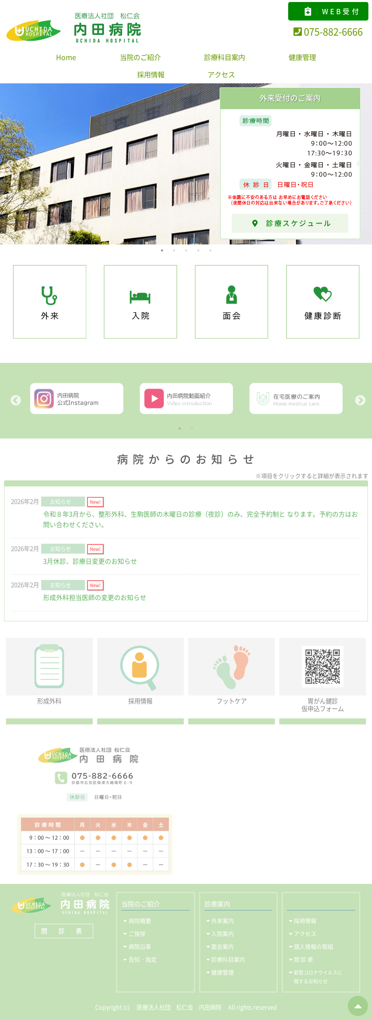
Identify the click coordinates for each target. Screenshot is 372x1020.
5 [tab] (210, 250)
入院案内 (222, 933)
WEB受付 (332, 11)
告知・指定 (143, 959)
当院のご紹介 (140, 57)
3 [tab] (186, 250)
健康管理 (302, 57)
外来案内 (222, 921)
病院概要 (140, 921)
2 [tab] (174, 250)
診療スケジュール (294, 223)
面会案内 (222, 946)
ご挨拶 (137, 933)
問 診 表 (64, 930)
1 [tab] (162, 250)
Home (66, 57)
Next (360, 164)
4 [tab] (198, 250)
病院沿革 (140, 946)
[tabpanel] (186, 163)
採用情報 (150, 74)
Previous (10, 164)
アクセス (221, 74)
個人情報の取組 (313, 946)
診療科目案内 (224, 57)
